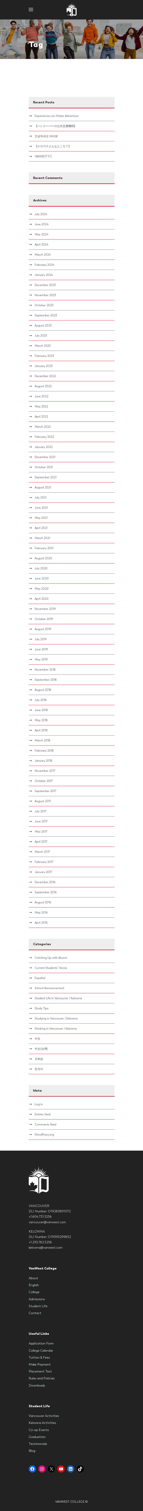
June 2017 (41, 821)
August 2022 (43, 386)
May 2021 (41, 518)
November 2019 (45, 609)
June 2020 (42, 578)
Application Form (41, 1343)
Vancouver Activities (44, 1416)
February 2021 (44, 548)
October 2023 (44, 305)
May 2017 (41, 831)
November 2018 (45, 669)
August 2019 (43, 629)
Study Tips (41, 1008)
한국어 (39, 1069)
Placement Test (40, 1371)
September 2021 (45, 477)
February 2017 (44, 862)
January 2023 (44, 366)
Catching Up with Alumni (51, 958)
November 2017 (45, 771)
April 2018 (41, 730)
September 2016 (45, 892)
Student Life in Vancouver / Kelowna (58, 998)
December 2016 (45, 882)
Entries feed (42, 1114)
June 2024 (41, 224)
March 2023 (43, 345)
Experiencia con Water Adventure (57, 116)
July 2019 (41, 639)
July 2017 (40, 811)
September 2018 (46, 679)
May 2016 (41, 912)
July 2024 (41, 214)
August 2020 (43, 558)
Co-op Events (39, 1430)
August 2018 (43, 690)
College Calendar (41, 1350)
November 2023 (45, 295)
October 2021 (44, 467)
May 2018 (41, 720)
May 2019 (41, 659)
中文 (37, 1038)
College (34, 1292)
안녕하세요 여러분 (46, 136)
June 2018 (41, 710)
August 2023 (43, 325)
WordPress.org (44, 1134)
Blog (32, 1451)
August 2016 (43, 902)
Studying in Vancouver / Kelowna (56, 1018)
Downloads (37, 1385)
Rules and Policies (42, 1378)
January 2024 (44, 275)
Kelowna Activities (42, 1423)
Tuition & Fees (39, 1357)
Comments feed (45, 1124)
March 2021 (42, 538)
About (33, 1278)
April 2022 (41, 416)
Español (40, 978)
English (34, 1285)
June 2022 (41, 396)
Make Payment (40, 1364)
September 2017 (45, 791)
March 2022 (43, 426)
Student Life (38, 1306)
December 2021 (45, 457)
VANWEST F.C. (44, 156)
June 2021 (41, 507)
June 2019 (41, 649)
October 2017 (44, 781)
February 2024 (44, 265)
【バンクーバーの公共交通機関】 (56, 126)
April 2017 (41, 841)
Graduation (37, 1437)
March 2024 (43, 254)
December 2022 (45, 376)
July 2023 (41, 335)
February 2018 (44, 750)
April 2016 (41, 922)
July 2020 (41, 568)
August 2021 (43, 487)
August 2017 (43, 801)
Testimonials (38, 1444)
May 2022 (41, 406)
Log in (39, 1104)
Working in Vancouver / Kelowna (56, 1028)
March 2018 (42, 740)
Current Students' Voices (51, 968)
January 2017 (43, 872)
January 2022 (44, 447)
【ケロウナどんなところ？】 (53, 146)
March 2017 (42, 852)
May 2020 (41, 588)
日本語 (39, 1059)
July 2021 (40, 497)
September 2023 (46, 315)
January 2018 (43, 760)
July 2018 (41, 700)
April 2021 (41, 528)
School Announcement (49, 988)
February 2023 (44, 356)
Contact (35, 1313)
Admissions (37, 1299)
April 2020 (41, 599)
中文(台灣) (41, 1049)
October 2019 (44, 619)
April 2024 (41, 244)
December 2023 (45, 285)
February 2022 (44, 437)
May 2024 (41, 234)
